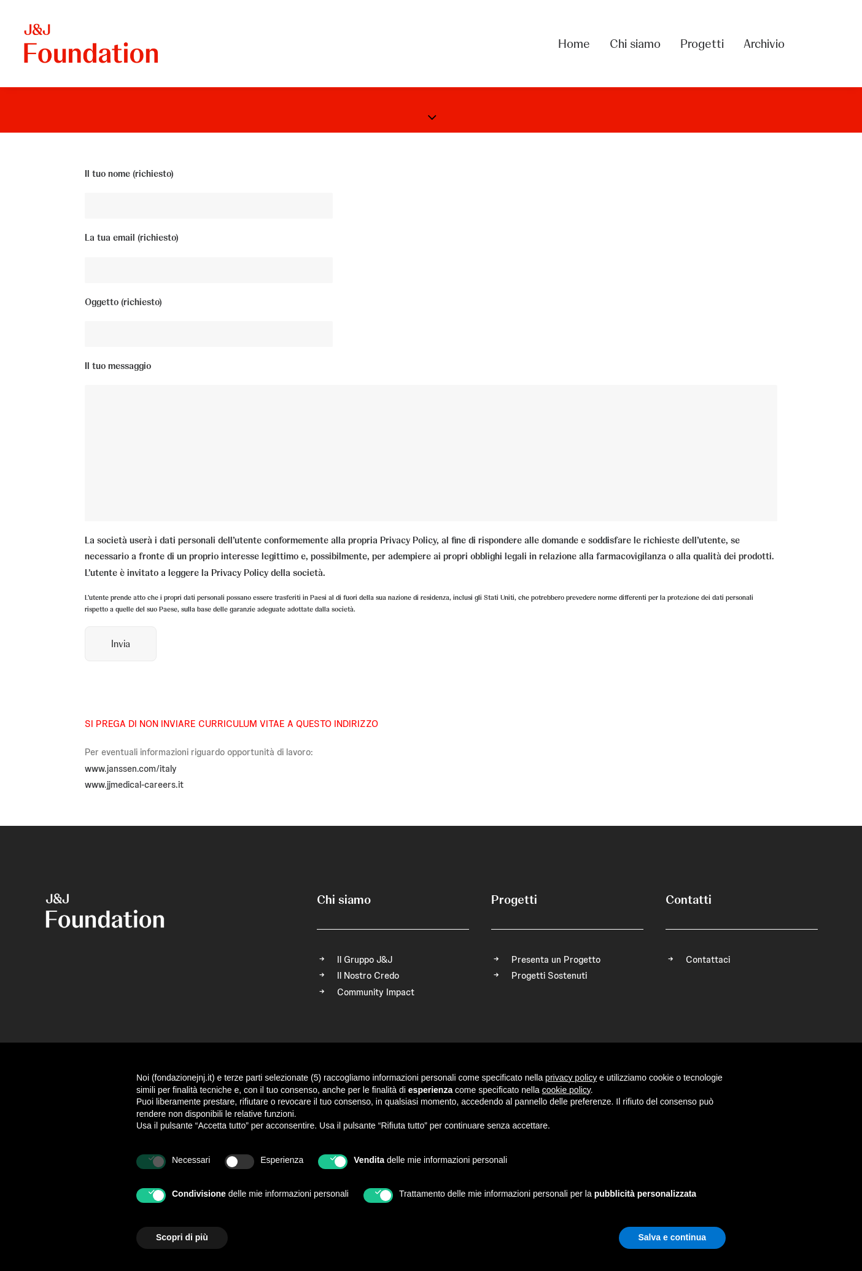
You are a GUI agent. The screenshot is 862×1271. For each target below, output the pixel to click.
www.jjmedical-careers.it (134, 785)
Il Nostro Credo (368, 976)
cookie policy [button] (566, 1090)
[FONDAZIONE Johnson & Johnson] (91, 43)
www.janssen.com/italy (131, 769)
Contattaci (708, 960)
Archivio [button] (764, 44)
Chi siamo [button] (635, 44)
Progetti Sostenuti (549, 976)
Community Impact (375, 992)
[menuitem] (578, 43)
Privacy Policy (408, 540)
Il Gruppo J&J (364, 960)
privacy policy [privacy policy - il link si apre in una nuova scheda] (571, 1077)
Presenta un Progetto (555, 960)
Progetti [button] (702, 44)
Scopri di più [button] (182, 1237)
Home (574, 44)
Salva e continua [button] (672, 1237)
